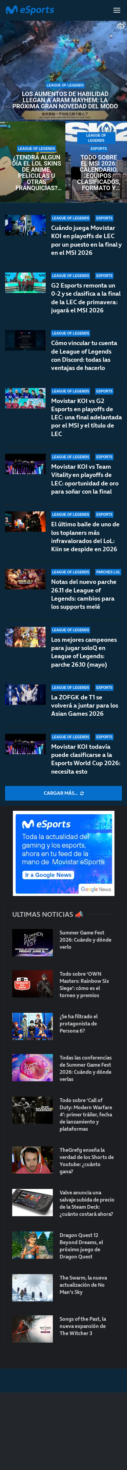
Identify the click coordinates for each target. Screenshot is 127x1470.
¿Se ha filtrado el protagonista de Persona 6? (79, 1023)
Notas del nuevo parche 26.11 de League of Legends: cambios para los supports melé (84, 594)
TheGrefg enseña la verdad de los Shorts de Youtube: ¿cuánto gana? (87, 1160)
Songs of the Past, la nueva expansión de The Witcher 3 (83, 1326)
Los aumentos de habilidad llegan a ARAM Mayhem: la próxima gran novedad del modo (65, 100)
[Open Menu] (116, 10)
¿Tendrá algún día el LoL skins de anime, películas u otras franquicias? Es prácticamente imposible (36, 172)
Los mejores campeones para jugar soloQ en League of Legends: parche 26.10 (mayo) (84, 652)
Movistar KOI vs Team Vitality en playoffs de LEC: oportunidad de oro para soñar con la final (85, 479)
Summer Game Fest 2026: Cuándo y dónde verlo (85, 939)
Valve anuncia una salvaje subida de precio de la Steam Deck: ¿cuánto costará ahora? (87, 1203)
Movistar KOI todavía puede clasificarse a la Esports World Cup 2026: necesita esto (85, 759)
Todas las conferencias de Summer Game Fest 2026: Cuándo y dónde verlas (86, 1068)
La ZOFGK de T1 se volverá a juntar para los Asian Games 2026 (84, 705)
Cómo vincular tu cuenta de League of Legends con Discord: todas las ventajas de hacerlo (84, 355)
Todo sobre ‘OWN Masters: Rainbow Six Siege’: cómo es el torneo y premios (84, 984)
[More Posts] (63, 793)
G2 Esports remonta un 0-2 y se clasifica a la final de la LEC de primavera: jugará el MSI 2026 (86, 297)
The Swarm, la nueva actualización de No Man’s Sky (83, 1285)
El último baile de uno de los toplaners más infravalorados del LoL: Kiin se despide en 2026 (85, 536)
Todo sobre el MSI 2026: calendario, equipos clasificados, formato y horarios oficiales (99, 172)
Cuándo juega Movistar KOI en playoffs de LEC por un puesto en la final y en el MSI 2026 (86, 240)
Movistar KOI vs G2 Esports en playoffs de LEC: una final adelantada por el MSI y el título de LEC (86, 417)
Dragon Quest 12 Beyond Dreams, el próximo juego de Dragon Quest (81, 1246)
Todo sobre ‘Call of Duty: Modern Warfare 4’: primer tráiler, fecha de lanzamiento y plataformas (86, 1114)
